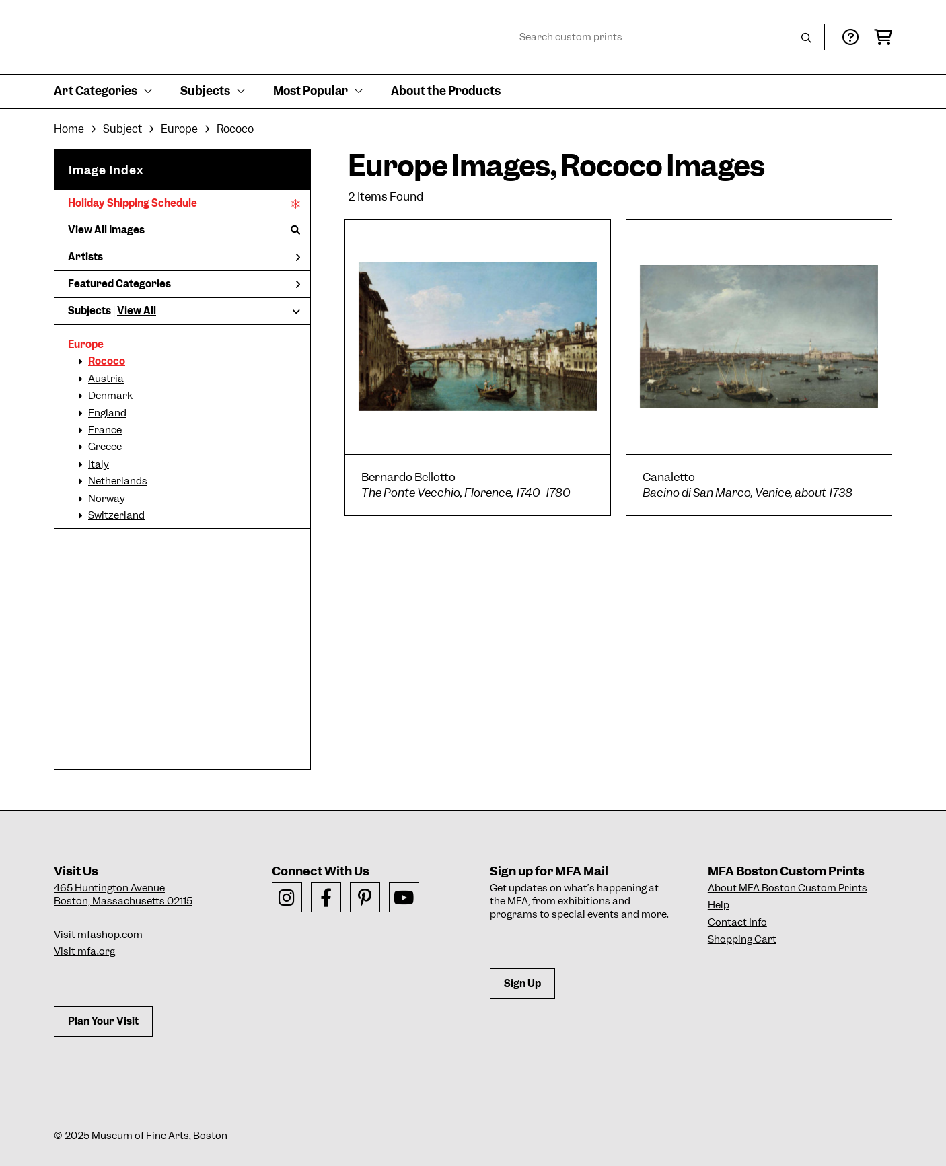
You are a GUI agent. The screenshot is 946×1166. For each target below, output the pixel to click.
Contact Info (737, 922)
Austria (106, 379)
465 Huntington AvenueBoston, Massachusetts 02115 (123, 894)
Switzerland (116, 515)
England (107, 413)
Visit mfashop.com (98, 934)
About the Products (446, 90)
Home (69, 129)
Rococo (106, 361)
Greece (105, 446)
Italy (98, 464)
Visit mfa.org (84, 951)
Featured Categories (184, 284)
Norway (106, 498)
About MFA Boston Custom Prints (787, 888)
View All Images (184, 230)
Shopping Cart (742, 939)
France (105, 430)
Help (718, 905)
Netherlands (117, 481)
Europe (86, 344)
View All (136, 311)
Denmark (110, 395)
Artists (184, 257)
